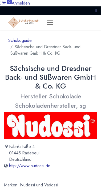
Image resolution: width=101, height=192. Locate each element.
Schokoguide (20, 40)
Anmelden (21, 3)
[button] (96, 10)
